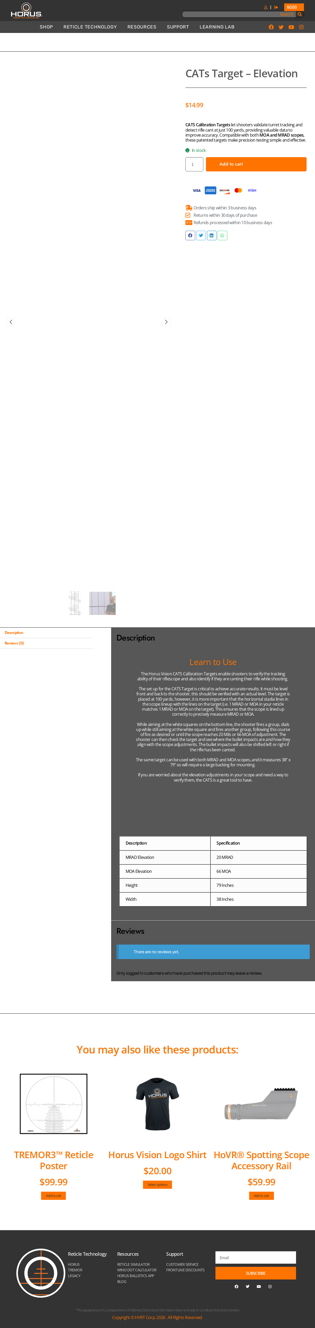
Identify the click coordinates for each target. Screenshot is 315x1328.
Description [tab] (14, 633)
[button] (190, 235)
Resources (141, 27)
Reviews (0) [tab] (14, 643)
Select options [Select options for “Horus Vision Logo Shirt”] (157, 1184)
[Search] (300, 14)
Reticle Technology (90, 27)
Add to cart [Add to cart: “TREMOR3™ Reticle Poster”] (53, 1196)
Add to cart (231, 164)
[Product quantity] (194, 164)
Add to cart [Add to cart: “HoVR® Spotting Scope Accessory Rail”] (261, 1196)
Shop (46, 27)
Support (178, 27)
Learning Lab (217, 27)
